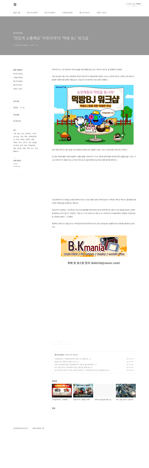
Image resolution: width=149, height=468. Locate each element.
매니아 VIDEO (32, 12)
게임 (25, 145)
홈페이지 (16, 151)
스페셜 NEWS (67, 12)
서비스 (34, 133)
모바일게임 (31, 145)
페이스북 (15, 175)
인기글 (22, 107)
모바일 (19, 148)
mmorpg (16, 136)
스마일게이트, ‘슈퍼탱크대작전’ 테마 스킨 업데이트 (71, 391)
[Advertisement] (94, 351)
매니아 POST (84, 12)
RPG (20, 142)
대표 (24, 148)
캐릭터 (22, 139)
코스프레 (16, 145)
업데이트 (28, 133)
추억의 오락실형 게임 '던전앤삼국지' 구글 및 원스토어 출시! (74, 396)
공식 (22, 133)
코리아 (25, 142)
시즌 (29, 142)
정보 (14, 148)
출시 (18, 133)
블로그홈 (16, 12)
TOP (134, 461)
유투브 (26, 175)
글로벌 (34, 142)
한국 (26, 136)
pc (14, 139)
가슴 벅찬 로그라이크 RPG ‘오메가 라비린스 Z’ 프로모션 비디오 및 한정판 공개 (80, 402)
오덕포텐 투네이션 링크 (20, 460)
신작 (36, 148)
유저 (21, 145)
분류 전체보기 (18, 70)
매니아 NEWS (49, 12)
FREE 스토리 (101, 12)
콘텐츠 (28, 139)
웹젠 (32, 139)
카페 (28, 148)
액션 (21, 136)
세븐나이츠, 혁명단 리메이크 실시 (65, 393)
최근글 (15, 107)
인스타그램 (20, 175)
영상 (17, 139)
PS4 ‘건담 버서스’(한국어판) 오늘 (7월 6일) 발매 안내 (72, 399)
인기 (32, 148)
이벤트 (15, 142)
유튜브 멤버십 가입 (38, 460)
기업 (14, 133)
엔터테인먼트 (33, 136)
